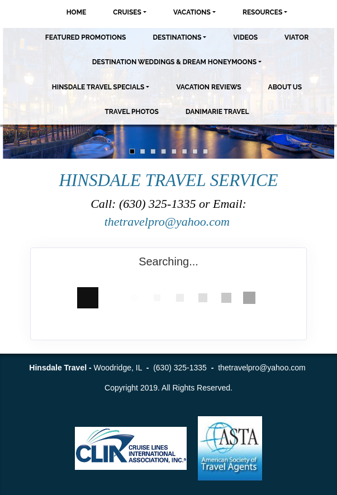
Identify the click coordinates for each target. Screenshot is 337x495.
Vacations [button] (192, 12)
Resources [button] (262, 12)
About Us (285, 87)
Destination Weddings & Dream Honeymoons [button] (174, 62)
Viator (296, 37)
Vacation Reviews (208, 87)
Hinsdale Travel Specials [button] (98, 87)
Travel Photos (132, 112)
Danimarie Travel (217, 112)
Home (77, 12)
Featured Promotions (85, 37)
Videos (245, 37)
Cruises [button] (127, 12)
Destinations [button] (177, 37)
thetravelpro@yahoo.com (169, 222)
